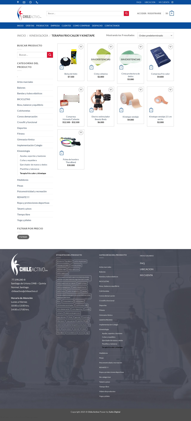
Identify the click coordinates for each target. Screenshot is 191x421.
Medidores (22, 179)
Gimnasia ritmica (25, 139)
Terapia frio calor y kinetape (33, 173)
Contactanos (112, 25)
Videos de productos (107, 391)
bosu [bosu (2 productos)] (58, 301)
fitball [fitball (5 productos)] (70, 317)
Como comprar (81, 25)
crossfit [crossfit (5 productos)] (87, 309)
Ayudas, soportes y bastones (33, 156)
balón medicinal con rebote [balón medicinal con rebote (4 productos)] (66, 283)
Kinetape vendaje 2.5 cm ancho (160, 118)
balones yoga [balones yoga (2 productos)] (61, 269)
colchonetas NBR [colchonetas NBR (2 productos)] (81, 305)
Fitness (21, 133)
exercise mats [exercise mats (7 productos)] (61, 317)
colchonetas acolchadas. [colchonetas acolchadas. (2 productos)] (65, 305)
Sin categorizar (105, 377)
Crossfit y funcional (27, 122)
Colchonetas (23, 110)
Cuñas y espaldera (28, 160)
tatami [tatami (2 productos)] (84, 329)
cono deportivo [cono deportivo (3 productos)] (77, 309)
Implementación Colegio (29, 145)
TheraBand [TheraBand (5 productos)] (60, 333)
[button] (149, 13)
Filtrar (23, 237)
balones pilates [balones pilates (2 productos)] (76, 265)
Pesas (20, 185)
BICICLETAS (23, 99)
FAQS (139, 2)
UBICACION (150, 2)
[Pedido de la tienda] (155, 35)
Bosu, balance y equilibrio (30, 104)
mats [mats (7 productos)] (86, 321)
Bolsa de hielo (70, 73)
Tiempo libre (23, 214)
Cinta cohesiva (101, 73)
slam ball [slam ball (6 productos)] (77, 329)
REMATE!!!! (23, 197)
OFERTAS (30, 25)
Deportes (22, 127)
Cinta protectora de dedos (130, 75)
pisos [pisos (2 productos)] (59, 329)
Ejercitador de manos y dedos (33, 164)
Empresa (55, 25)
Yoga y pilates (24, 220)
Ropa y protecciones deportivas (33, 202)
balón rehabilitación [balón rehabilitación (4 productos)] (80, 287)
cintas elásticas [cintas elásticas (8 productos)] (68, 301)
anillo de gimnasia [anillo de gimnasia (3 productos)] (80, 261)
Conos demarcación (27, 116)
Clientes (66, 25)
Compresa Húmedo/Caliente (71, 118)
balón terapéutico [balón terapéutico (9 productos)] (74, 291)
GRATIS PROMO (106, 320)
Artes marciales (25, 81)
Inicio (20, 25)
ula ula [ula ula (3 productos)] (80, 333)
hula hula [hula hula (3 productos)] (86, 317)
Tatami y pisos (24, 208)
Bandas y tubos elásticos (29, 93)
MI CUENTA (164, 2)
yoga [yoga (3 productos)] (87, 333)
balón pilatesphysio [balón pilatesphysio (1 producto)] (63, 287)
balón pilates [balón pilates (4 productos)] (82, 283)
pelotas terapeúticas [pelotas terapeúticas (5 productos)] (73, 325)
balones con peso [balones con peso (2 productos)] (63, 265)
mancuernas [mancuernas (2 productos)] (71, 321)
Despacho (97, 25)
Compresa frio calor (160, 73)
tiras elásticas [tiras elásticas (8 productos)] (71, 333)
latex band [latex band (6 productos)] (60, 321)
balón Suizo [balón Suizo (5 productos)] (61, 291)
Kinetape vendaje (131, 116)
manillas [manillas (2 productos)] (80, 321)
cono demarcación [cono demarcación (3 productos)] (63, 309)
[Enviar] (126, 13)
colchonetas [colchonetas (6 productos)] (80, 301)
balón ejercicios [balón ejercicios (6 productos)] (73, 269)
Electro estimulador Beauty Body (101, 118)
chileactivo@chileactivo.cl (24, 291)
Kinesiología (38, 35)
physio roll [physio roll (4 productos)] (86, 325)
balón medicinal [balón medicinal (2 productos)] (62, 273)
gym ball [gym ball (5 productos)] (78, 317)
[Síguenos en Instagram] (172, 2)
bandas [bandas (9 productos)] (84, 291)
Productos (42, 25)
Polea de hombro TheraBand (71, 160)
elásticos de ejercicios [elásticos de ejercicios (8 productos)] (72, 313)
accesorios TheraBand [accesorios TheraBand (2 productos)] (64, 261)
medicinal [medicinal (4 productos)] (60, 325)
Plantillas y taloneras (29, 169)
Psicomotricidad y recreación (32, 191)
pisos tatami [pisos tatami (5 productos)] (67, 329)
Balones (21, 87)
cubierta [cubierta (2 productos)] (60, 313)
